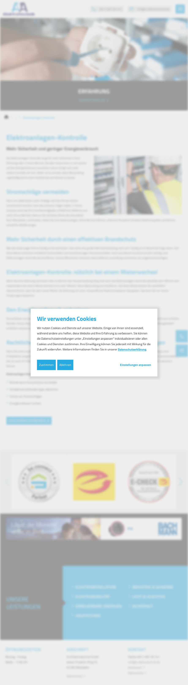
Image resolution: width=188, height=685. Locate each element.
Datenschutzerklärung (132, 349)
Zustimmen (46, 364)
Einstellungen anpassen (135, 364)
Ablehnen (65, 364)
